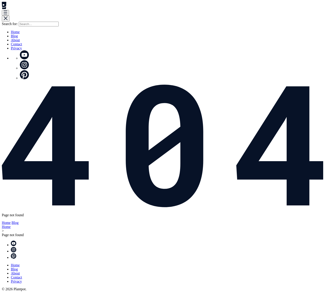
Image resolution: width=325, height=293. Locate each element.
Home (15, 32)
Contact (16, 44)
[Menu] (5, 13)
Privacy (16, 48)
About (15, 40)
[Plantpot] (4, 8)
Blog (14, 36)
